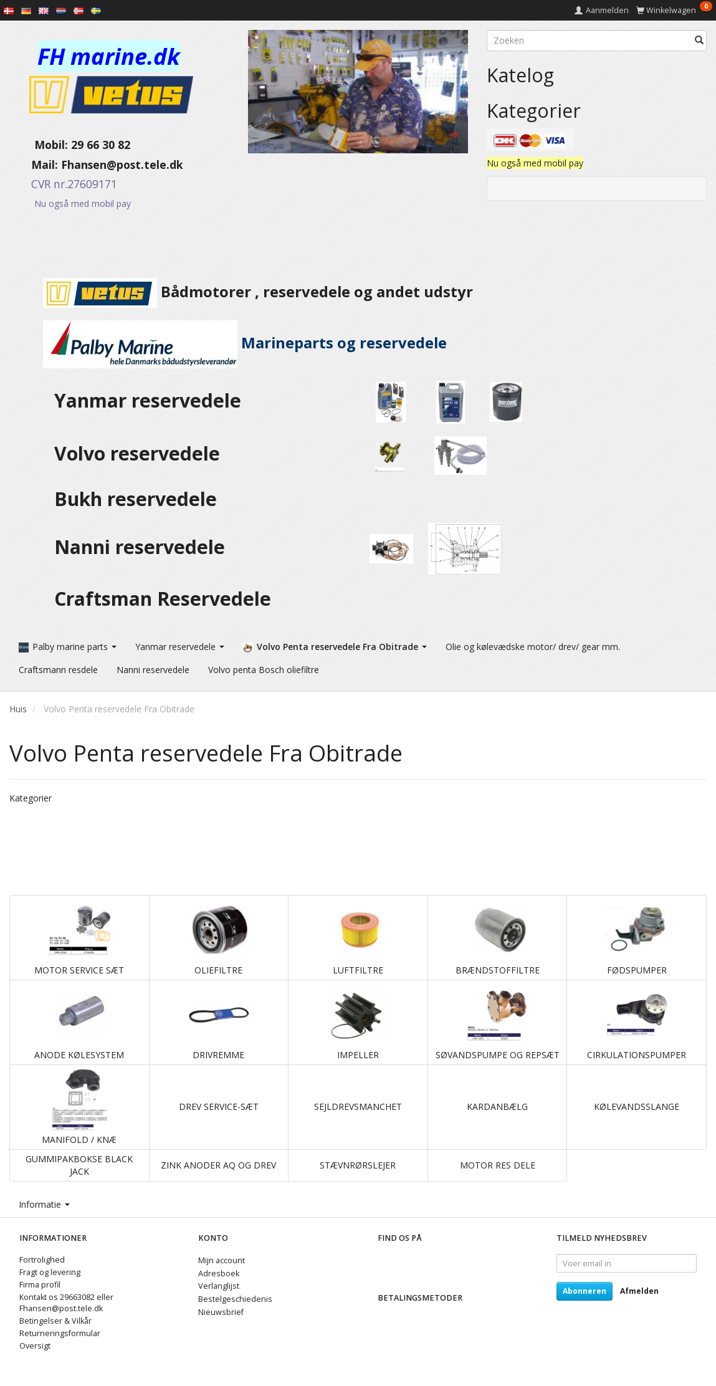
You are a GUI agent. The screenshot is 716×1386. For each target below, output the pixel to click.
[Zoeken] (699, 40)
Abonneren (584, 1291)
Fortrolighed (42, 1260)
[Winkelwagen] (674, 10)
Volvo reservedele (142, 453)
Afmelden (639, 1291)
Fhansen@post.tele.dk (122, 164)
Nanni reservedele (142, 547)
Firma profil (39, 1284)
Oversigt (34, 1346)
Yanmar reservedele (147, 400)
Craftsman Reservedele (162, 598)
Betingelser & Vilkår (55, 1321)
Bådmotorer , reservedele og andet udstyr (241, 292)
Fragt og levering (49, 1272)
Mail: (35, 164)
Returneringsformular (59, 1333)
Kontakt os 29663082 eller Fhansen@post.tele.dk (66, 1303)
